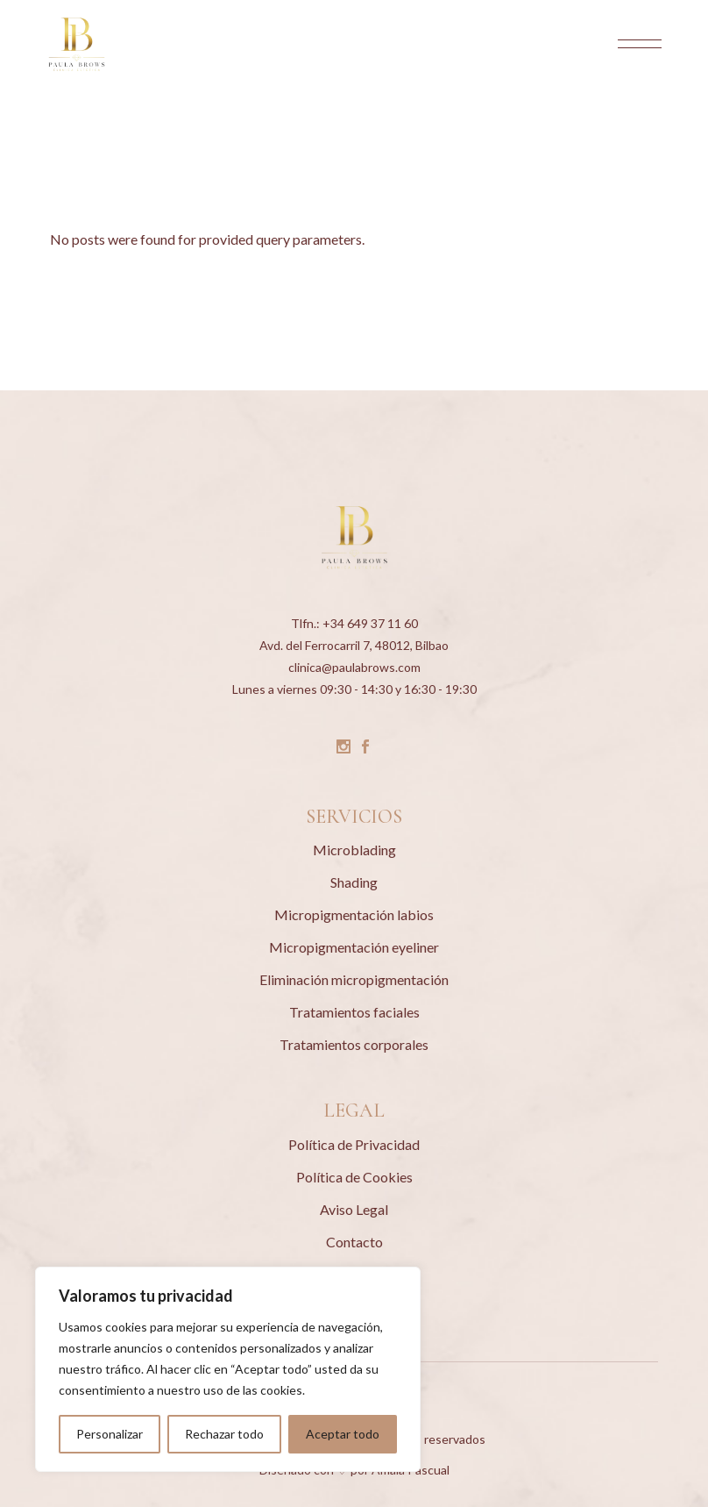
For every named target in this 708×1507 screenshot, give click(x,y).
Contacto (354, 1241)
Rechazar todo (224, 1433)
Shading (354, 882)
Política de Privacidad (354, 1144)
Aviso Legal (354, 1209)
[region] (228, 1369)
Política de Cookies (354, 1176)
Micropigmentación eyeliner (354, 947)
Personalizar (109, 1433)
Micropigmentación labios (354, 914)
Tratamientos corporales (354, 1044)
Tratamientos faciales (354, 1011)
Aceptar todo (342, 1433)
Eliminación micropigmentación (354, 979)
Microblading (354, 849)
